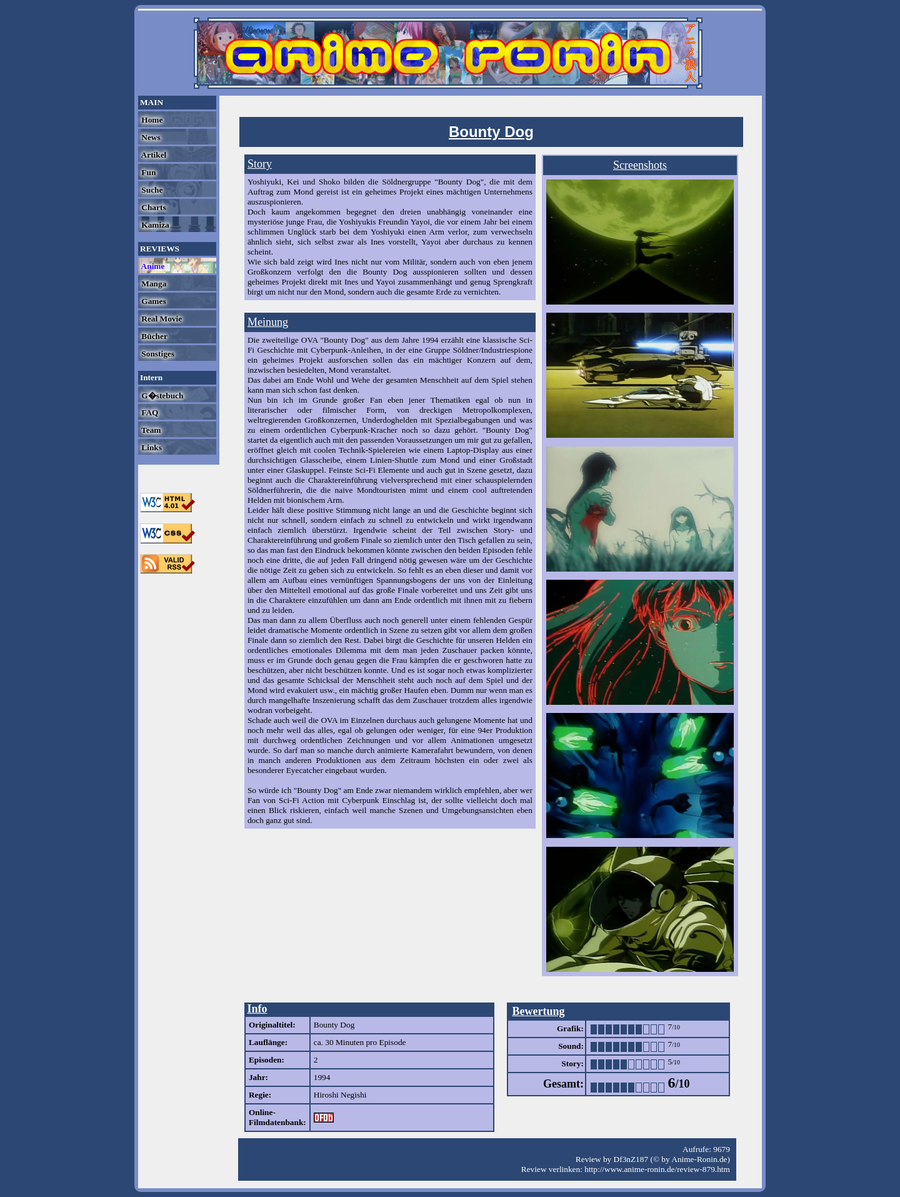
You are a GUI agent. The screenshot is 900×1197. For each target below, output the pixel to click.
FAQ (148, 412)
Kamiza (154, 225)
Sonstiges (156, 353)
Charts (152, 207)
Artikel (152, 154)
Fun (147, 172)
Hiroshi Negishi (340, 1094)
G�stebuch (161, 395)
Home (150, 119)
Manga (152, 283)
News (150, 137)
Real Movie (160, 318)
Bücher (153, 336)
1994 (322, 1077)
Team (150, 430)
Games (152, 301)
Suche (150, 189)
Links (150, 447)
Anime (151, 266)
